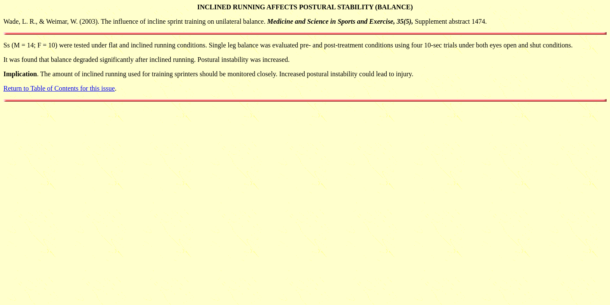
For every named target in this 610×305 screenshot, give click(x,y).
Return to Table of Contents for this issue (59, 88)
